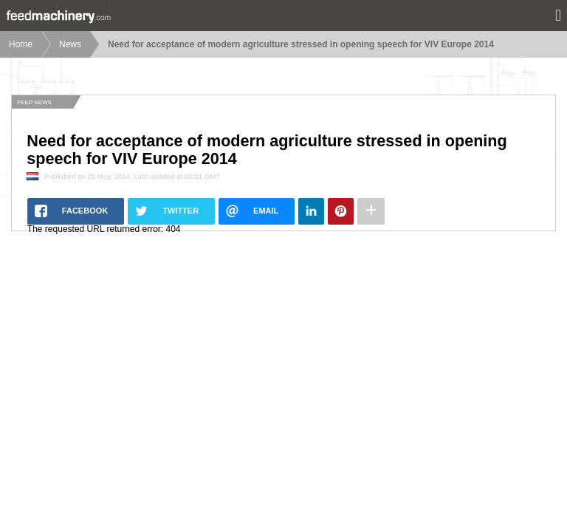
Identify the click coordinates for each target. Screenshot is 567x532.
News (70, 44)
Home (20, 44)
